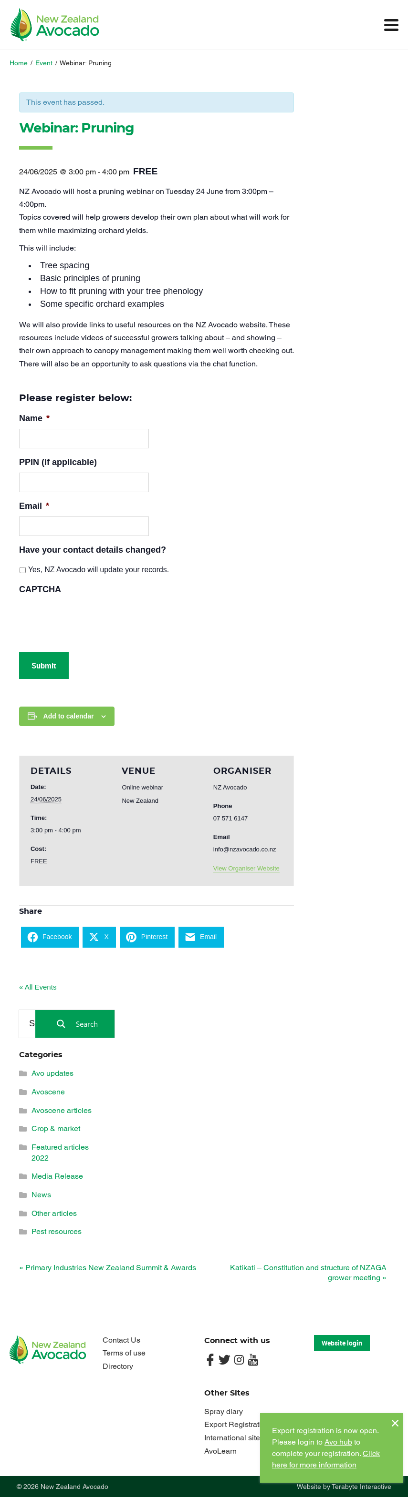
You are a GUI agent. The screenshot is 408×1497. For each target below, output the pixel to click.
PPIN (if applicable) (58, 462)
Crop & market (55, 1128)
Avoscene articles (61, 1110)
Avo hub (338, 1441)
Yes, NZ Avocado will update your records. (98, 570)
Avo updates (52, 1073)
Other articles (54, 1213)
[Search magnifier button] (75, 1024)
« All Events (37, 987)
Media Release (57, 1176)
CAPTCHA (40, 589)
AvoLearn (220, 1451)
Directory (118, 1366)
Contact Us (121, 1340)
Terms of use (124, 1352)
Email (34, 506)
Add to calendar (68, 716)
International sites (234, 1437)
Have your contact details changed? (92, 550)
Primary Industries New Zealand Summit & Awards (107, 1267)
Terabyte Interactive (361, 1486)
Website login (342, 1342)
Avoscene (48, 1091)
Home (19, 63)
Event (43, 63)
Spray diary (223, 1411)
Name (34, 418)
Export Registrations (238, 1424)
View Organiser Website (246, 868)
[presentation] (91, 618)
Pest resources (56, 1231)
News (41, 1194)
